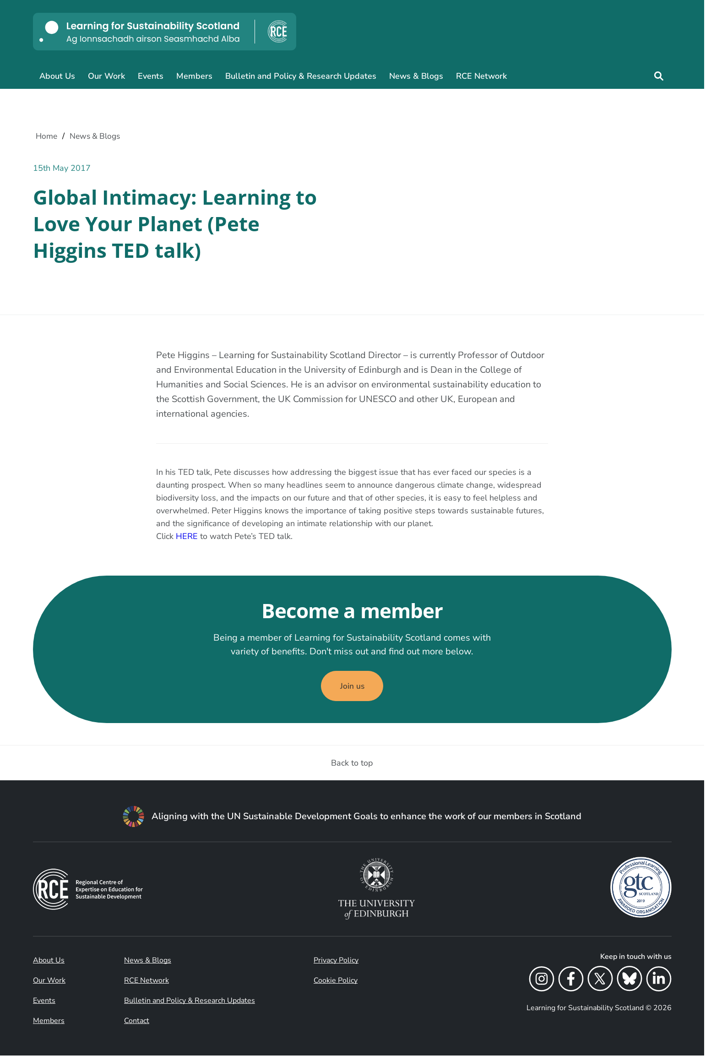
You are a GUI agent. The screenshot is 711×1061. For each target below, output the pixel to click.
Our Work (106, 76)
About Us (57, 76)
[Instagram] (541, 986)
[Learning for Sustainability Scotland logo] (164, 31)
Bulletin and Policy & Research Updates (300, 76)
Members (194, 76)
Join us (352, 690)
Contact (136, 1026)
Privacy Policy (336, 966)
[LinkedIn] (659, 986)
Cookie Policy (336, 986)
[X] (600, 986)
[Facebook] (571, 986)
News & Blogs (416, 76)
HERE (187, 537)
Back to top (352, 768)
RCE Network (481, 76)
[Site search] (659, 76)
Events (150, 76)
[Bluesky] (629, 986)
